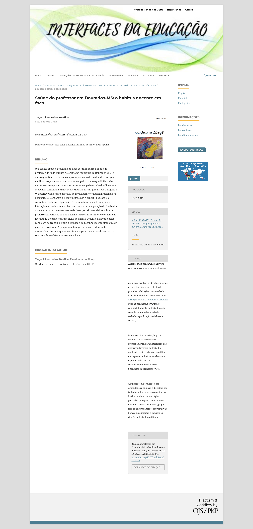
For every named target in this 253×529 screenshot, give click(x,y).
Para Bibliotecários (188, 134)
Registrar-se (174, 9)
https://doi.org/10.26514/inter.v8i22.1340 (63, 134)
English (182, 93)
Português (183, 103)
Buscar (210, 75)
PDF (135, 178)
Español (182, 98)
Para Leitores (185, 124)
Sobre (163, 75)
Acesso (189, 9)
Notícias (148, 75)
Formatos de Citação (147, 467)
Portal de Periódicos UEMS (148, 9)
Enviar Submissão (191, 149)
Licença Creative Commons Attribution (148, 299)
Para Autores (184, 129)
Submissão (116, 75)
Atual (51, 75)
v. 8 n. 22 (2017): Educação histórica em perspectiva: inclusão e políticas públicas (106, 85)
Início (38, 75)
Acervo (133, 75)
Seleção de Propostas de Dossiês (82, 75)
